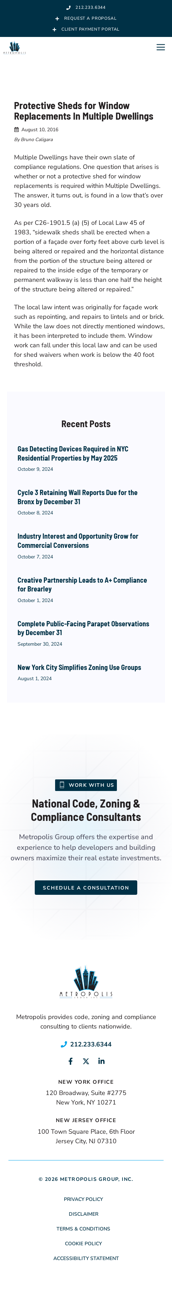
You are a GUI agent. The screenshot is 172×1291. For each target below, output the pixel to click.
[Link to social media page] (70, 1061)
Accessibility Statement (86, 1258)
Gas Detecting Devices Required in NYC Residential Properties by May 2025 (73, 453)
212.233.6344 (91, 1044)
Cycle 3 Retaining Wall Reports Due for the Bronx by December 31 (78, 497)
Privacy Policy (83, 1199)
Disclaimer (83, 1214)
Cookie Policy (83, 1243)
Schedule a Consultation (86, 888)
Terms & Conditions (83, 1229)
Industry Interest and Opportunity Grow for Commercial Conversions (78, 540)
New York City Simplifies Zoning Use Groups (79, 667)
